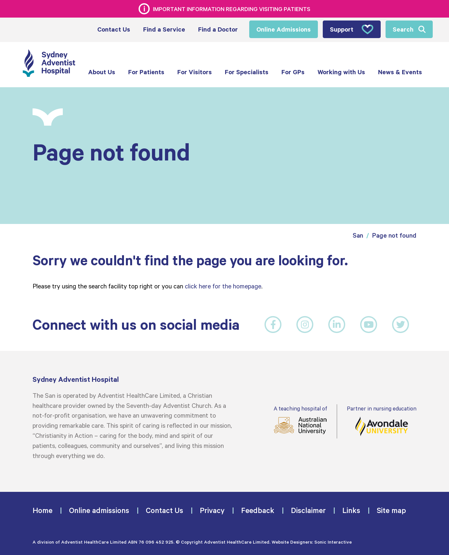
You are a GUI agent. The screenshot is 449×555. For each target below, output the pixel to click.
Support (352, 29)
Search (403, 29)
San (358, 235)
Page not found (394, 235)
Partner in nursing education (381, 421)
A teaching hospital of (300, 420)
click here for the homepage (223, 286)
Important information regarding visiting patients (231, 8)
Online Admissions (283, 29)
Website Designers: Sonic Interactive (312, 542)
